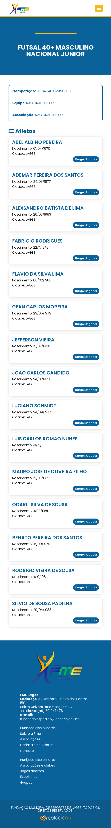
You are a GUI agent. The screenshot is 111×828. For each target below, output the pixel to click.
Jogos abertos (32, 771)
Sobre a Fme (30, 734)
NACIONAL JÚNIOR (37, 115)
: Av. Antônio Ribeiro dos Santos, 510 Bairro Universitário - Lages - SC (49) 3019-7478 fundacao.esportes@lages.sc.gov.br (54, 707)
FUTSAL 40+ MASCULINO (42, 91)
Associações (30, 739)
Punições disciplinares (38, 728)
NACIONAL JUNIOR (33, 103)
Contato (27, 751)
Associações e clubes (37, 765)
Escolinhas (28, 777)
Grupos (26, 783)
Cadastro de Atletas (36, 745)
